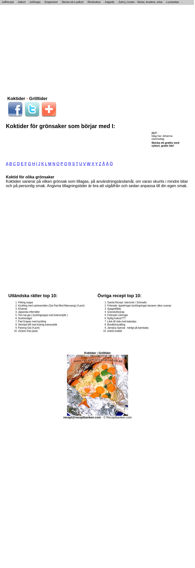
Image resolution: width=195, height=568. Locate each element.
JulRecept (8, 1)
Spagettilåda (114, 308)
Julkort (21, 1)
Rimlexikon (94, 1)
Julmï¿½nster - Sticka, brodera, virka (140, 1)
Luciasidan (172, 1)
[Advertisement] (46, 49)
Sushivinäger (25, 318)
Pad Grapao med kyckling (32, 321)
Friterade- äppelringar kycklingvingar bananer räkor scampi (139, 305)
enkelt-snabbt (114, 331)
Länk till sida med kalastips (121, 321)
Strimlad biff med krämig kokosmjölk (37, 324)
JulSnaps (35, 1)
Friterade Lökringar (117, 315)
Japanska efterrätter (29, 312)
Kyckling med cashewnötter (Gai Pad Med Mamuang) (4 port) (51, 305)
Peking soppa (25, 302)
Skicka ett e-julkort (73, 1)
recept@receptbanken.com (82, 417)
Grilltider (38, 98)
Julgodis (109, 1)
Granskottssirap (115, 312)
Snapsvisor (51, 1)
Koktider (16, 98)
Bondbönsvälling (116, 324)
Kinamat (22, 308)
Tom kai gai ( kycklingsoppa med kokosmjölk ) (43, 315)
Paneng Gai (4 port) (29, 327)
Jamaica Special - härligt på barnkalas (128, 327)
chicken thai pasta (28, 331)
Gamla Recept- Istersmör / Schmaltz (127, 302)
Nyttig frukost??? (116, 318)
